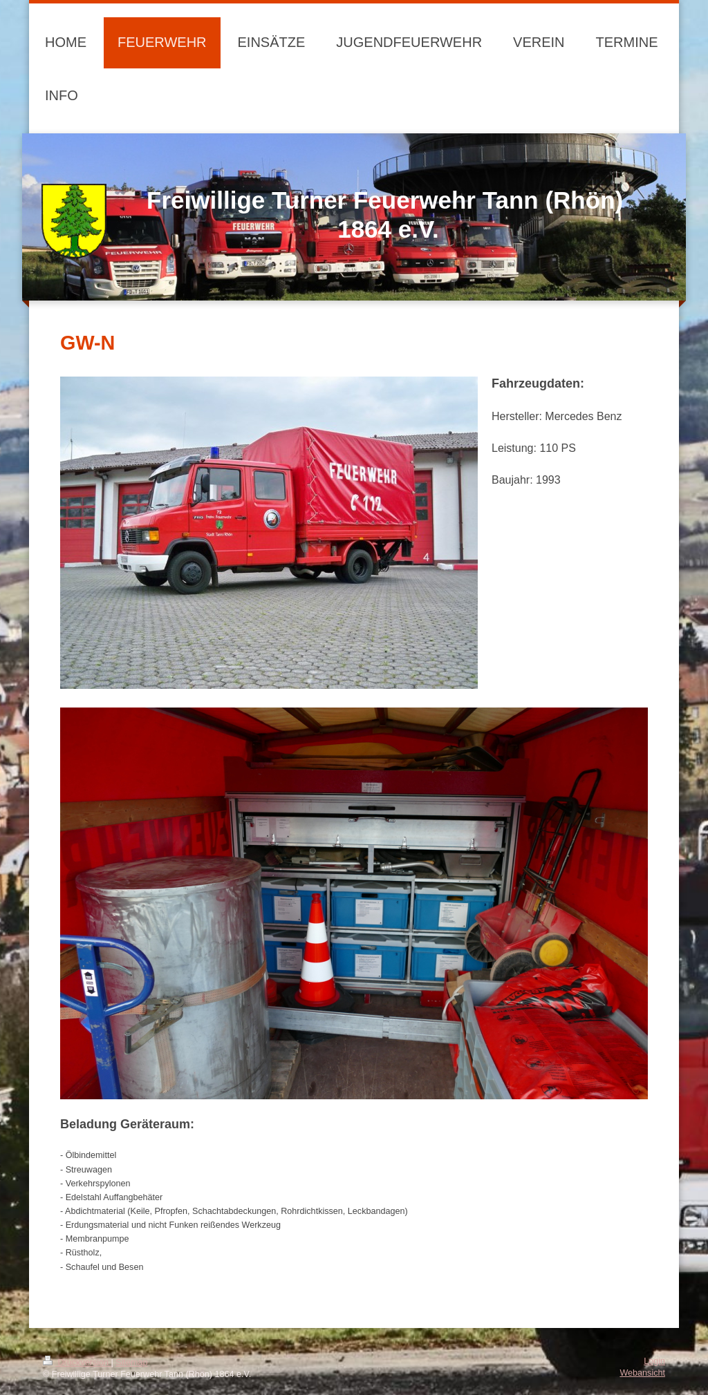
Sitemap (131, 1362)
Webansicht (642, 1373)
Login (654, 1361)
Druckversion (77, 1362)
